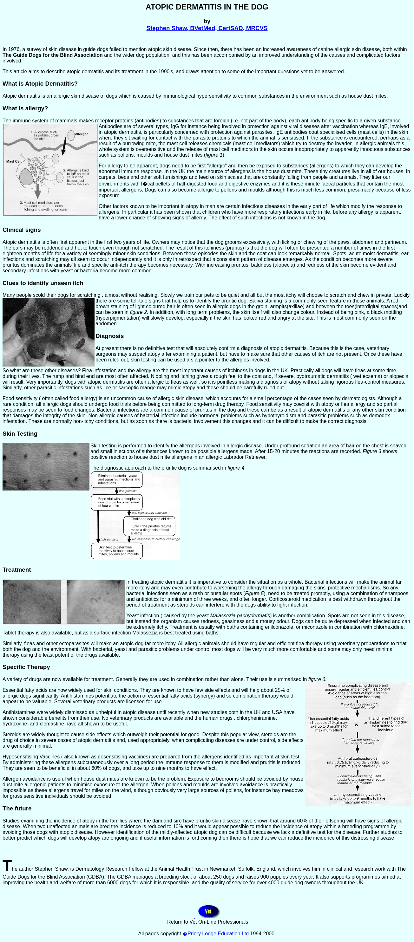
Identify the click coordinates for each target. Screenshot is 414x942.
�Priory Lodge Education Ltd (215, 933)
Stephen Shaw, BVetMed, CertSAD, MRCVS (207, 28)
